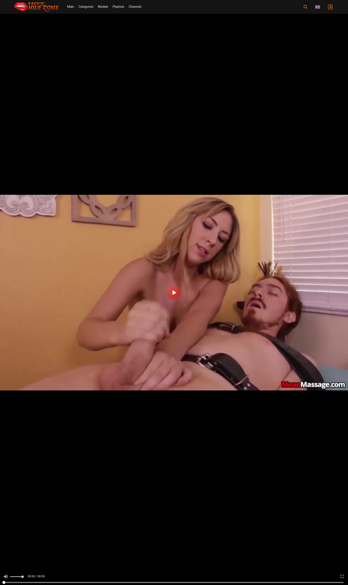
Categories (86, 6)
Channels (135, 6)
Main (70, 6)
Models (103, 6)
